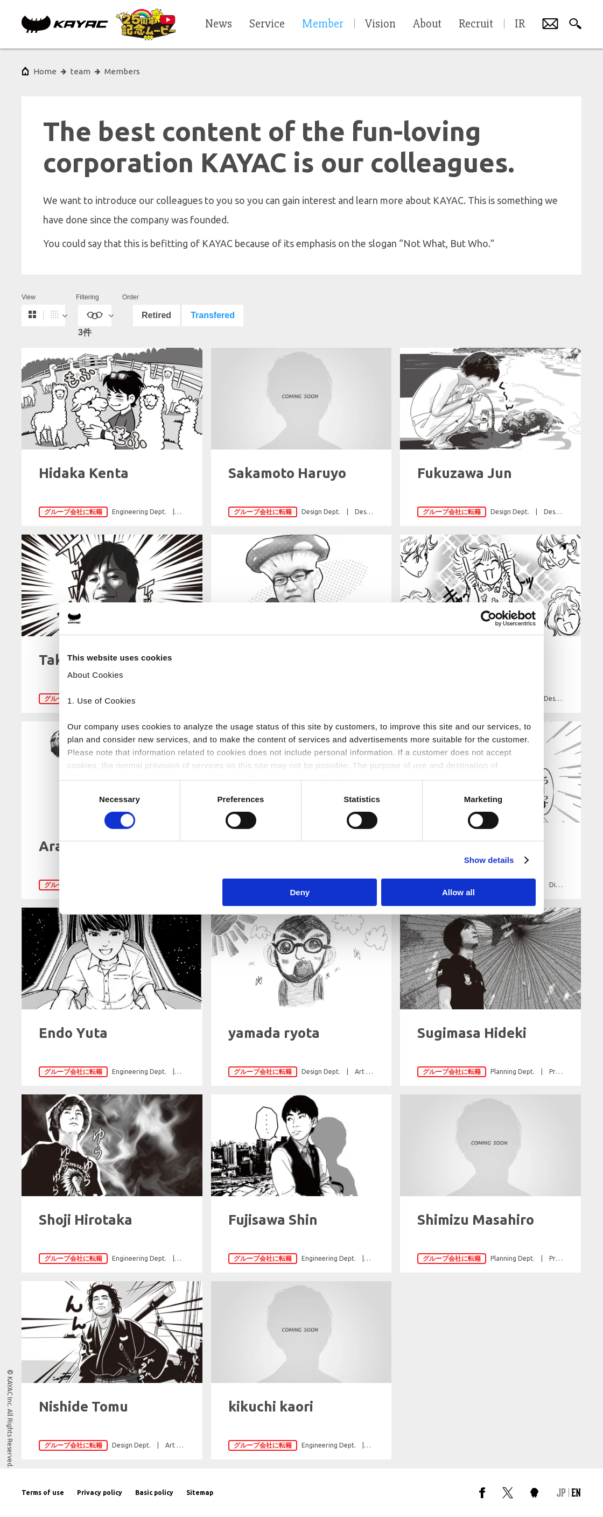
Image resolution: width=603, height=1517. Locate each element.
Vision (380, 24)
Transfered (213, 315)
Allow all (458, 892)
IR (520, 24)
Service (267, 24)
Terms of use (43, 1492)
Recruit (476, 24)
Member (322, 24)
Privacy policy (99, 1492)
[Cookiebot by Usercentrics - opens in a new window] (488, 618)
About (427, 24)
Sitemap (199, 1492)
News (218, 24)
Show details (489, 860)
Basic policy (154, 1492)
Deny (300, 892)
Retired (156, 315)
